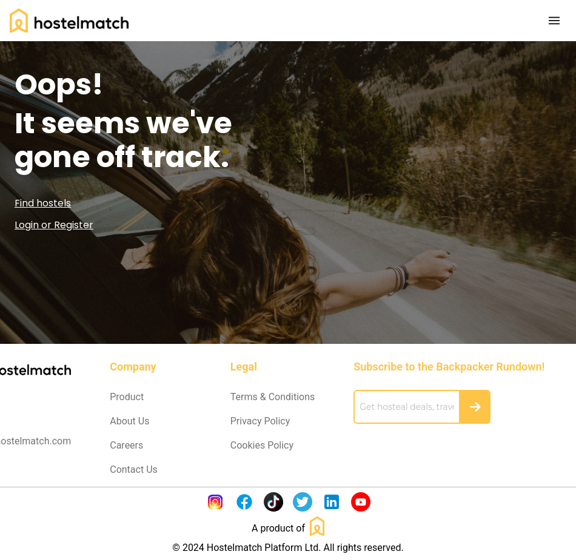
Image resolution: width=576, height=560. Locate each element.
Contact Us (134, 469)
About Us (129, 421)
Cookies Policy (261, 445)
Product (127, 397)
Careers (126, 445)
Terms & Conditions (272, 397)
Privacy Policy (260, 421)
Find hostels (43, 203)
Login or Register (54, 225)
